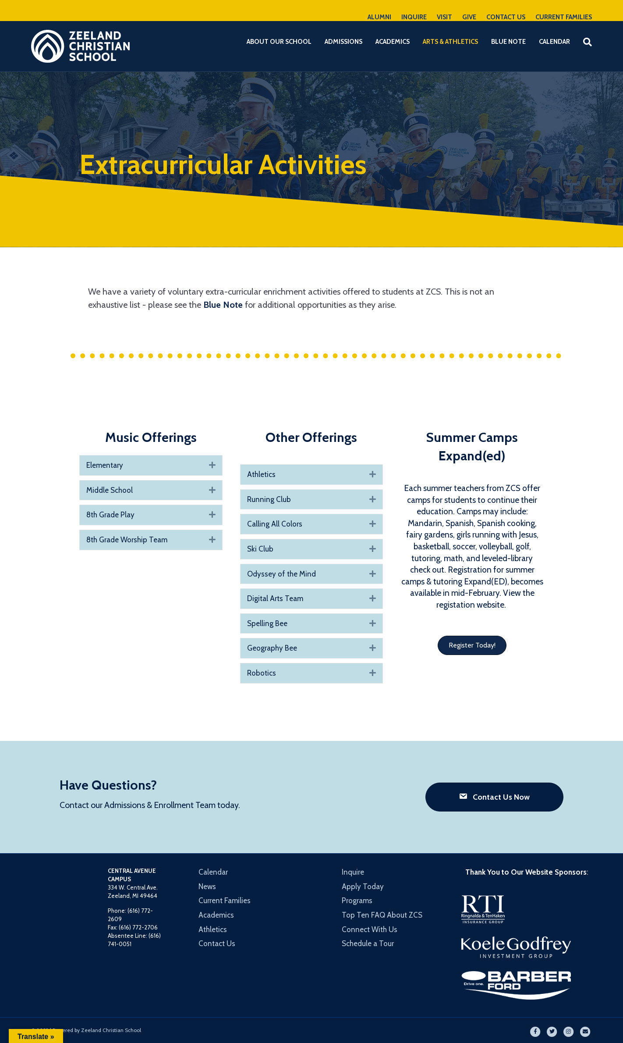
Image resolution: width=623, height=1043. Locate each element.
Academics (392, 42)
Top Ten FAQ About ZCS (382, 915)
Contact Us (216, 943)
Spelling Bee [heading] (267, 623)
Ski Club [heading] (260, 549)
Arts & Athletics (450, 42)
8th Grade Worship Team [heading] (126, 539)
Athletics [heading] (261, 474)
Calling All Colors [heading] (274, 524)
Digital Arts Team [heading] (275, 598)
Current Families (224, 900)
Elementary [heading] (104, 465)
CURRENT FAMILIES (563, 17)
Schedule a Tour (368, 943)
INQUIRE (414, 17)
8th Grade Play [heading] (110, 514)
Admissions (343, 42)
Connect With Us (369, 929)
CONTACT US (505, 17)
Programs (357, 900)
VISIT (444, 17)
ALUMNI (379, 17)
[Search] (584, 42)
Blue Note (508, 42)
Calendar (554, 42)
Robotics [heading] (261, 673)
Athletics (212, 929)
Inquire (353, 872)
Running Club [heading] (269, 499)
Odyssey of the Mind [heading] (281, 574)
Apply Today (363, 886)
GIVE (469, 17)
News (207, 886)
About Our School (279, 42)
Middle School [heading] (109, 490)
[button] (212, 465)
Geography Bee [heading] (272, 648)
